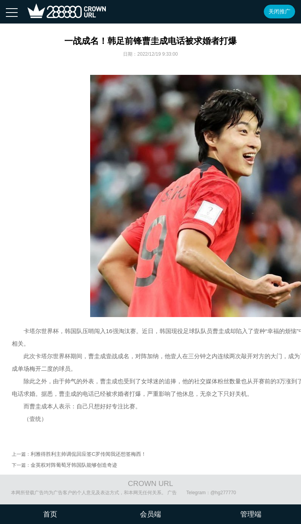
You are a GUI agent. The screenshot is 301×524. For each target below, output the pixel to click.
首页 (50, 514)
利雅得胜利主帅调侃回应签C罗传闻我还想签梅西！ (88, 454)
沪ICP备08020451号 (266, 492)
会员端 (150, 514)
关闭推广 (279, 11)
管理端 (250, 514)
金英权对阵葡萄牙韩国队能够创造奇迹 (74, 465)
